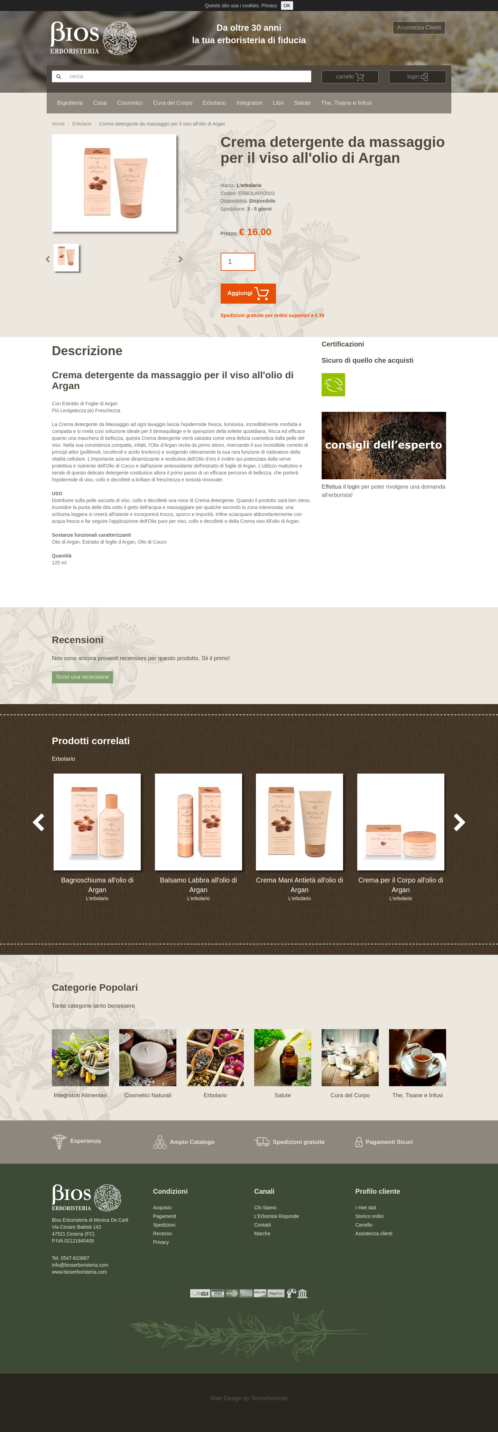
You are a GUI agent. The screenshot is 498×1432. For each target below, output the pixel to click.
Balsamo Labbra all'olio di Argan (198, 885)
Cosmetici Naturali (147, 1095)
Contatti (262, 1225)
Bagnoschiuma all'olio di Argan (97, 885)
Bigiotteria (70, 103)
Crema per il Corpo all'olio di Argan (400, 885)
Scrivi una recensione (82, 677)
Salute (302, 103)
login (417, 77)
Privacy (269, 5)
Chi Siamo (265, 1207)
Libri (278, 103)
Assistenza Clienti (419, 27)
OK (287, 5)
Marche (262, 1233)
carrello (350, 77)
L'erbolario (249, 185)
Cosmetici (130, 103)
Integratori (249, 103)
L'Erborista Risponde (276, 1216)
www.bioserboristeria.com (79, 1272)
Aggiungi (248, 293)
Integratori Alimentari (80, 1095)
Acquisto (162, 1207)
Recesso (162, 1233)
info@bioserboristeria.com (80, 1265)
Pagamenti (164, 1216)
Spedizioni (164, 1225)
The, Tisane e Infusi (346, 103)
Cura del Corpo (172, 103)
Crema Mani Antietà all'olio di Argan (299, 885)
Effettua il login (341, 486)
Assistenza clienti (374, 1233)
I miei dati (366, 1207)
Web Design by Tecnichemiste (249, 1398)
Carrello (364, 1225)
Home (58, 124)
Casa (100, 103)
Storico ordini (370, 1216)
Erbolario (214, 103)
